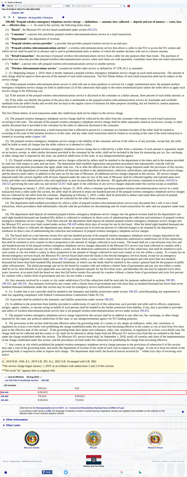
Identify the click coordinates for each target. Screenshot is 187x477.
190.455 (133, 291)
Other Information (17, 419)
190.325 (63, 259)
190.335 (22, 283)
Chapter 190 (17, 13)
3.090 (48, 411)
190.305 (170, 280)
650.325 (92, 29)
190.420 (71, 224)
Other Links (13, 425)
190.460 (5, 392)
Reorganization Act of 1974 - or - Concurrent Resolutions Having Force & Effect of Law (80, 408)
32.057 (62, 183)
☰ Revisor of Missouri (12, 2)
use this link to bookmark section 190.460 (27, 380)
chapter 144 (39, 136)
